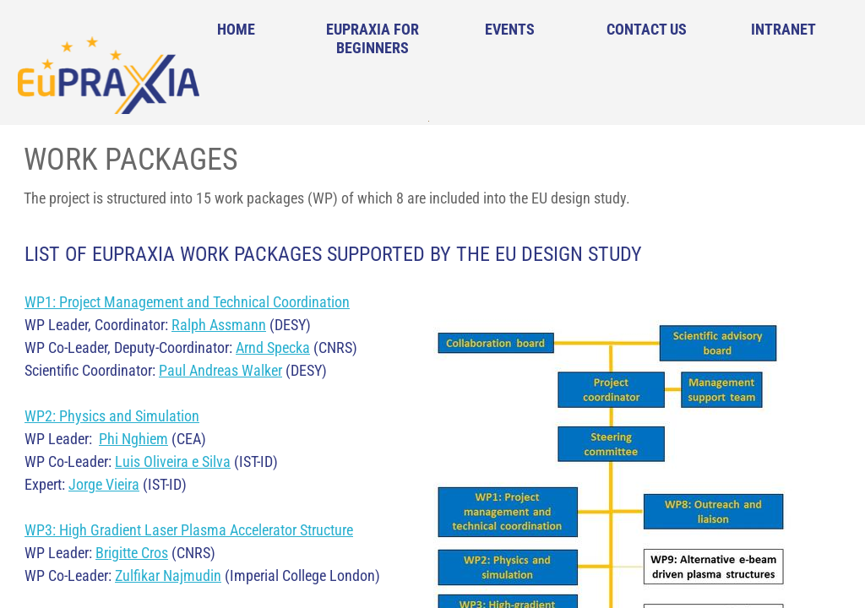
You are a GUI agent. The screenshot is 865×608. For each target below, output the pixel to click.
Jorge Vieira (103, 484)
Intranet (783, 29)
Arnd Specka (273, 347)
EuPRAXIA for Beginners (372, 38)
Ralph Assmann (218, 325)
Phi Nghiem (133, 439)
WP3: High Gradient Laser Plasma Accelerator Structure (188, 530)
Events (510, 29)
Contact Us (647, 29)
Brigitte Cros (131, 553)
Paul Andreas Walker (220, 370)
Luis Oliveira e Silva (173, 461)
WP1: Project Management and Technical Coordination (187, 302)
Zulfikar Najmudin (168, 575)
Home (236, 29)
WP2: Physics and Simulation (111, 416)
